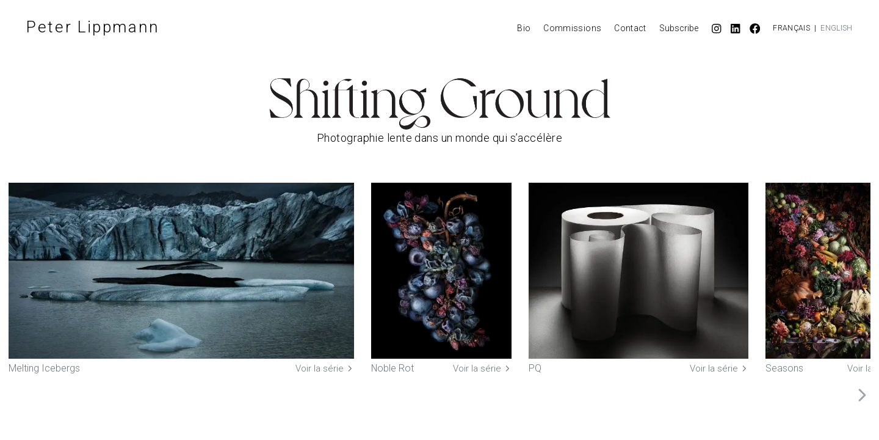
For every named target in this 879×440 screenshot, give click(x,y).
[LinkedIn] (735, 28)
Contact (630, 28)
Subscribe (678, 28)
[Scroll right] (862, 395)
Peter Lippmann (93, 27)
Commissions (572, 28)
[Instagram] (716, 28)
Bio (523, 28)
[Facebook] (755, 28)
